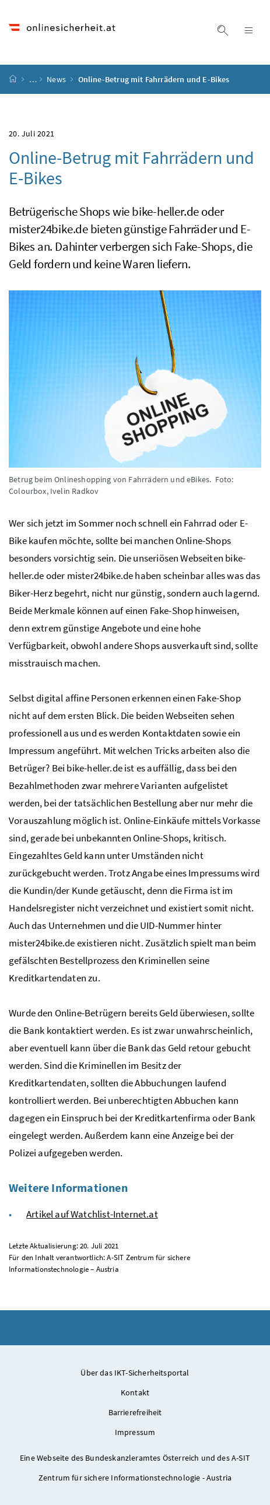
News (57, 79)
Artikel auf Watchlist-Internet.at (92, 1214)
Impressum (135, 1432)
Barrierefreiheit (135, 1412)
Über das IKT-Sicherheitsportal (134, 1372)
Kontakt (135, 1392)
